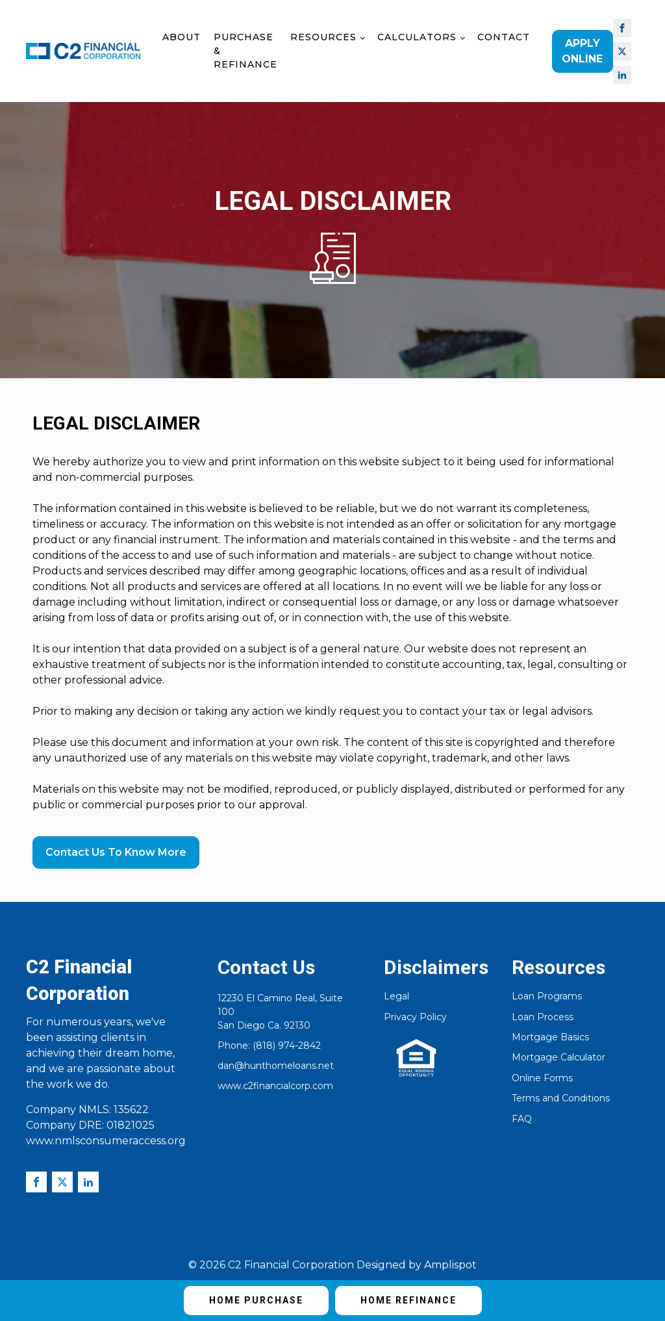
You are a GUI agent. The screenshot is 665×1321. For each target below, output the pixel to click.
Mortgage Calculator (558, 1057)
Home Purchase (256, 1300)
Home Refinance (408, 1300)
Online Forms (542, 1078)
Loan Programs (547, 996)
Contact (503, 37)
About (181, 37)
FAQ (522, 1119)
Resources (323, 37)
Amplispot (450, 1265)
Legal (396, 996)
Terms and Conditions (561, 1098)
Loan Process (542, 1017)
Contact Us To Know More (115, 852)
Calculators (417, 37)
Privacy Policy (415, 1017)
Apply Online (582, 51)
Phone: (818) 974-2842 (269, 1045)
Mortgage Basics (550, 1037)
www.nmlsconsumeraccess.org (106, 1141)
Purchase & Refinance (245, 50)
